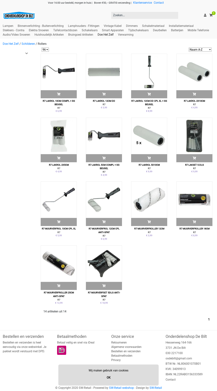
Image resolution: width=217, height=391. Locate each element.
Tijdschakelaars (138, 30)
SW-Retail (156, 388)
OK (109, 377)
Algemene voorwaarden (126, 347)
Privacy (116, 360)
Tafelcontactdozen (65, 30)
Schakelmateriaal (153, 26)
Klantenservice (142, 2)
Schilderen (28, 43)
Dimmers (132, 26)
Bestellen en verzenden (126, 351)
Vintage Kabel (113, 26)
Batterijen (177, 30)
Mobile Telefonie (198, 30)
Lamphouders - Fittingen (83, 26)
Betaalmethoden (121, 355)
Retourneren (119, 342)
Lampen (8, 26)
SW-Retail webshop (121, 388)
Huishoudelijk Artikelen (49, 34)
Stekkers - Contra (13, 30)
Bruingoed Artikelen (80, 34)
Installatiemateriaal (181, 26)
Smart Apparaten (113, 30)
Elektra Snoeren (39, 30)
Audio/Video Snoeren (16, 34)
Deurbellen (160, 30)
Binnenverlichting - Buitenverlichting (41, 26)
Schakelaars (90, 30)
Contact (159, 2)
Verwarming (125, 34)
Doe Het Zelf (106, 34)
